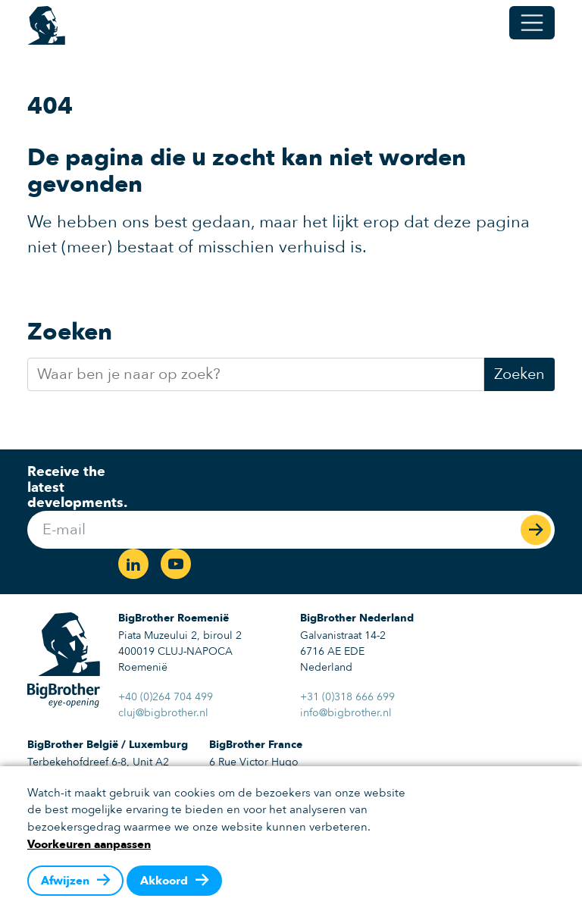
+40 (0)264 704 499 (165, 697)
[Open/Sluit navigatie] (532, 22)
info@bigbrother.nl (346, 713)
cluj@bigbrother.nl (163, 713)
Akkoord (164, 880)
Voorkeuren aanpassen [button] (89, 844)
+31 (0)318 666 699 (347, 697)
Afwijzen (65, 880)
